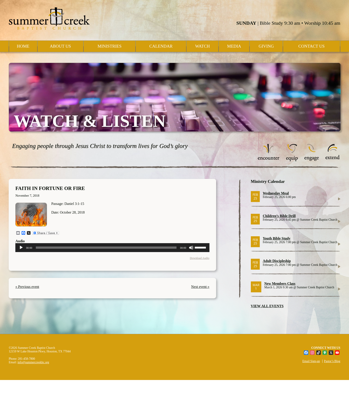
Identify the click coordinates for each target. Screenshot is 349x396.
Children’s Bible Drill (279, 216)
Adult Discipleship (277, 261)
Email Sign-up (311, 361)
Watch (202, 46)
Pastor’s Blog (332, 361)
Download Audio (199, 258)
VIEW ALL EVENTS (267, 306)
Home (23, 46)
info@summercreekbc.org (33, 362)
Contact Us (311, 46)
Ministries (109, 46)
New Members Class (280, 283)
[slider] (106, 247)
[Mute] (191, 247)
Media (234, 46)
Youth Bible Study (277, 238)
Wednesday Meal (276, 193)
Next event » (200, 287)
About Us (60, 46)
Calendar (160, 46)
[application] (112, 247)
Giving (266, 46)
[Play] (21, 247)
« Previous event (27, 287)
